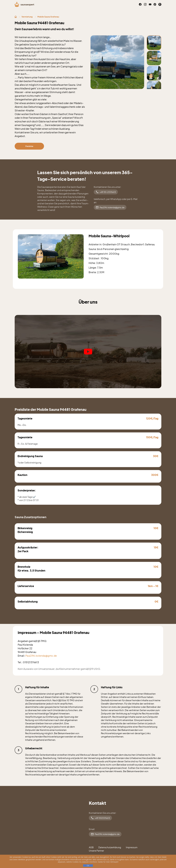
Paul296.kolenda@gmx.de (110, 207)
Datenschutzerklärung (109, 847)
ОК (88, 865)
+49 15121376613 (100, 817)
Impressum (131, 847)
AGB (91, 847)
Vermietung (27, 16)
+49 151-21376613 (106, 192)
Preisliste (29, 146)
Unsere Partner (96, 850)
